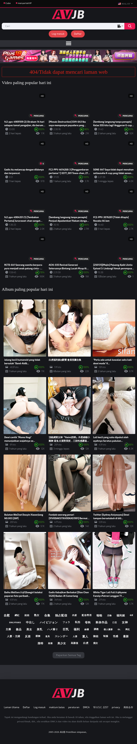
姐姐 (26, 615)
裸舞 (37, 636)
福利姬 (120, 615)
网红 (127, 629)
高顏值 (74, 643)
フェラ (66, 622)
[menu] (68, 43)
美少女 (61, 643)
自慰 (7, 615)
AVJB (62, 731)
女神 (125, 622)
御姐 (95, 636)
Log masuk (58, 33)
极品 (19, 629)
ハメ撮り (52, 629)
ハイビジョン (49, 622)
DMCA (86, 707)
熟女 (36, 615)
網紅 (17, 615)
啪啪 (99, 615)
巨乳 (66, 629)
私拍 (77, 622)
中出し (30, 622)
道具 (47, 636)
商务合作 (128, 707)
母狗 (88, 622)
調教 (96, 629)
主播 (8, 629)
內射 (74, 615)
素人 (85, 636)
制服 (105, 636)
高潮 (50, 643)
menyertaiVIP (25, 3)
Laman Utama (11, 707)
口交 (114, 622)
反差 (28, 636)
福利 (77, 629)
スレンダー (61, 636)
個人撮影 (108, 629)
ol (119, 629)
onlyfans (15, 622)
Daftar (78, 33)
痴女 (95, 643)
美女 (29, 629)
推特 (40, 643)
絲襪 (86, 629)
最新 (126, 636)
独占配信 (61, 615)
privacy (116, 707)
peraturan (74, 707)
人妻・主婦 (13, 636)
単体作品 (101, 622)
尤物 (109, 615)
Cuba (8, 3)
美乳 (39, 629)
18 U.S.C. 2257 (100, 707)
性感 (115, 636)
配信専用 (87, 615)
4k (131, 615)
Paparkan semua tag (68, 655)
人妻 (75, 636)
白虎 (85, 642)
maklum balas (57, 707)
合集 (47, 615)
